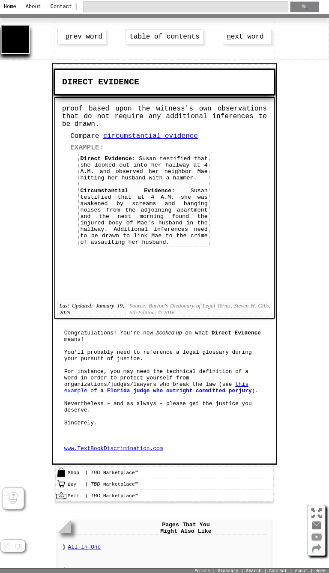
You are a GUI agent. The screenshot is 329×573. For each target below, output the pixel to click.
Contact (60, 7)
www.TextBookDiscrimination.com (113, 448)
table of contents (164, 37)
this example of (158, 387)
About (33, 7)
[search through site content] (185, 7)
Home (10, 7)
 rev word (81, 37)
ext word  (247, 37)
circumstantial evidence (150, 136)
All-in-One (84, 547)
